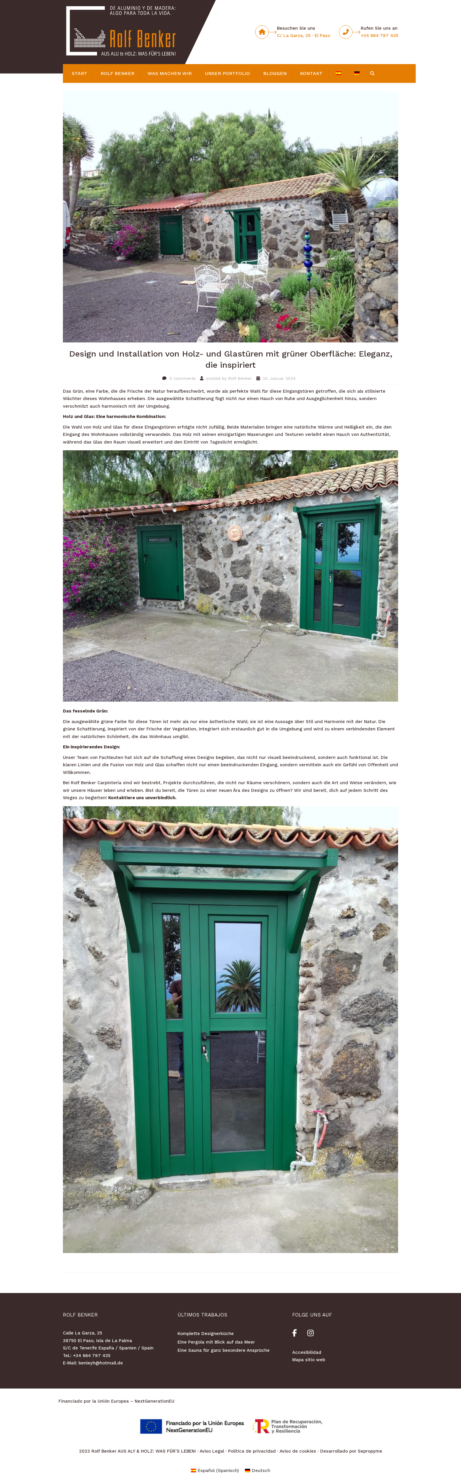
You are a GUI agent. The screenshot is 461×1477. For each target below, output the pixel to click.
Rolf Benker (117, 73)
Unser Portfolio (227, 73)
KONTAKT (311, 73)
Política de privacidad (252, 1451)
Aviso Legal (212, 1451)
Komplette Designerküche (206, 1333)
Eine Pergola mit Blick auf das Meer (216, 1342)
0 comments (182, 378)
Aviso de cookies (298, 1451)
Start (79, 73)
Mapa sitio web (308, 1359)
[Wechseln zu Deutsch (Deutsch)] (257, 1471)
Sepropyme (370, 1451)
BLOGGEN (275, 73)
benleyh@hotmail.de (100, 1363)
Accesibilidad (306, 1352)
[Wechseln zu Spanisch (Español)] (215, 1471)
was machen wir (170, 73)
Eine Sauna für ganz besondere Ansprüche (224, 1350)
